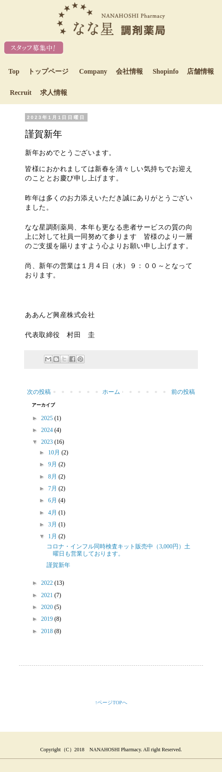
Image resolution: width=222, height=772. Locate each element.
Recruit (38, 92)
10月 (55, 452)
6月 (53, 500)
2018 (48, 631)
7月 (53, 488)
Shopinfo (183, 71)
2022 (48, 583)
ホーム (111, 392)
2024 (48, 430)
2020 (48, 607)
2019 (48, 619)
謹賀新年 (58, 565)
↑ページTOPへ (111, 703)
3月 (53, 524)
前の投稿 (183, 392)
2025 (48, 418)
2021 (48, 595)
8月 (53, 476)
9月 (53, 464)
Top (38, 71)
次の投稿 (39, 392)
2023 (48, 442)
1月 (53, 536)
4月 (53, 512)
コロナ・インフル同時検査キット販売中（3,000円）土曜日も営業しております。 (118, 550)
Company (111, 71)
